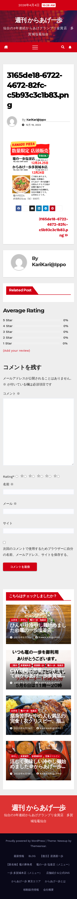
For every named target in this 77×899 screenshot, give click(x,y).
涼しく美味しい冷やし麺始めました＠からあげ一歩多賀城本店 (38, 766)
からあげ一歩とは (55, 881)
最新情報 (19, 856)
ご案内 (14, 665)
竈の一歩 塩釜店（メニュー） (53, 864)
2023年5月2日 (23, 637)
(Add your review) (16, 350)
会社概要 (48, 889)
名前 (8, 484)
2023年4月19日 (24, 728)
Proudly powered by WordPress (26, 840)
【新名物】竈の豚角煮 (19, 864)
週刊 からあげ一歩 (38, 20)
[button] (62, 47)
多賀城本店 (26, 665)
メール (10, 504)
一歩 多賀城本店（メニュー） (24, 872)
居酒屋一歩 (39, 665)
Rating (9, 477)
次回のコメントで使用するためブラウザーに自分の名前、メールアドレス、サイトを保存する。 (38, 552)
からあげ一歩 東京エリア (26, 881)
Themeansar (38, 846)
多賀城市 (25, 756)
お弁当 (14, 620)
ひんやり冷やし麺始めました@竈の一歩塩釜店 (38, 627)
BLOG (32, 856)
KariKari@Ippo (36, 119)
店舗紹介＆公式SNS (58, 872)
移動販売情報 (31, 889)
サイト (8, 523)
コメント (11, 393)
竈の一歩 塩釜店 (38, 620)
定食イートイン (52, 756)
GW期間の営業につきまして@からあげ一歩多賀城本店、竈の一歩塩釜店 (38, 675)
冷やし (24, 620)
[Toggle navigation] (35, 47)
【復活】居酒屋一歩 (51, 856)
